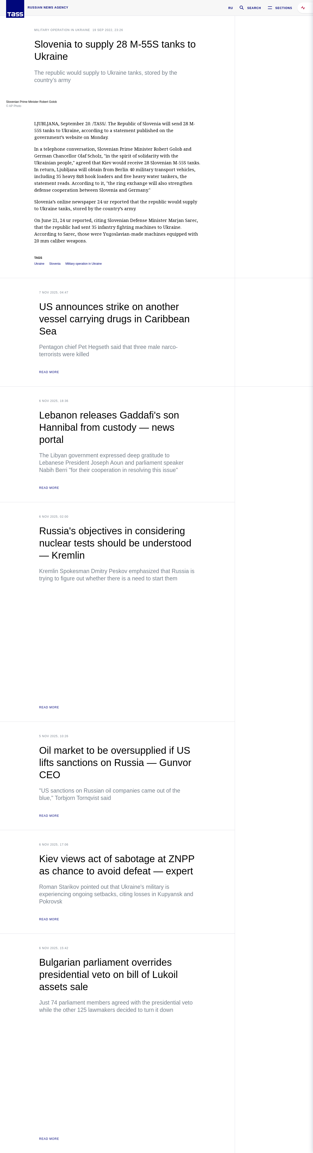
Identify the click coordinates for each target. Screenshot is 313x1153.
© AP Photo (13, 106)
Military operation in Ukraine (62, 30)
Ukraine (39, 263)
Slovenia (54, 263)
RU (230, 8)
